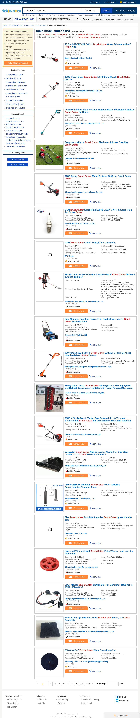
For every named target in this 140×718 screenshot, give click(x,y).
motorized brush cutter (15, 146)
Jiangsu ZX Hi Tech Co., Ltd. (76, 335)
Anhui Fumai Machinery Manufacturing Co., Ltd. (84, 91)
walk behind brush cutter (16, 86)
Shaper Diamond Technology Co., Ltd (79, 498)
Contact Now (76, 67)
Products (58, 717)
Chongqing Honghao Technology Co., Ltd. (81, 567)
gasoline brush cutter (15, 127)
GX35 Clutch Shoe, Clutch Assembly (90, 242)
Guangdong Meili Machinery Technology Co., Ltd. (84, 301)
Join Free (12, 2)
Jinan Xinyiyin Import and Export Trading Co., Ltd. (84, 393)
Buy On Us (61, 696)
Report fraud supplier (18, 159)
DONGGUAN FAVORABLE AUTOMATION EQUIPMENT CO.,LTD (89, 631)
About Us (41, 696)
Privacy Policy (12, 703)
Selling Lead (86, 703)
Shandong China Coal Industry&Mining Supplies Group (86, 662)
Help (89, 717)
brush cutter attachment (16, 82)
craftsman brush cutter (15, 108)
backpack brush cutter (15, 104)
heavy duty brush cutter (104, 19)
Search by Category (125, 10)
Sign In (5, 2)
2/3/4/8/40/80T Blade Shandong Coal (90, 650)
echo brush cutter (13, 124)
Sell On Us (84, 696)
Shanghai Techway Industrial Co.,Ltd (79, 158)
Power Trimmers (41, 25)
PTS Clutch (69, 256)
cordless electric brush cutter (18, 140)
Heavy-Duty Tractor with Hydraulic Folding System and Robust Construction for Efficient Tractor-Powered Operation (99, 386)
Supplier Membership (90, 699)
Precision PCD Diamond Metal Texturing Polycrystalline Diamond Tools (92, 486)
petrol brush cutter (13, 78)
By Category (63, 699)
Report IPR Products (17, 165)
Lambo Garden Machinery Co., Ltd (78, 58)
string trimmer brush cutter (17, 134)
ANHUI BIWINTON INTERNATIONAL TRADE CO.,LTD (85, 466)
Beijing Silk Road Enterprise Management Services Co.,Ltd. (88, 367)
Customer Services (13, 696)
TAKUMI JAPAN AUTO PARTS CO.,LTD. (80, 224)
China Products (24, 19)
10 (82, 684)
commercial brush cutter (126, 15)
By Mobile (62, 703)
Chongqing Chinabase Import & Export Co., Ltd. (84, 192)
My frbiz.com (22, 2)
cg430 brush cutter (14, 131)
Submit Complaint (14, 699)
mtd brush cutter (13, 97)
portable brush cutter (15, 121)
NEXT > (89, 684)
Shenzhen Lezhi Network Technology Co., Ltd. (83, 434)
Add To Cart (96, 68)
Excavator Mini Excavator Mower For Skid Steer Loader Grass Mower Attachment (96, 453)
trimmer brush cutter (14, 100)
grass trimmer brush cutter (17, 93)
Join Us (41, 703)
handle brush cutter (105, 15)
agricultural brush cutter (16, 137)
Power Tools (28, 25)
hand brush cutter (88, 15)
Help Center (11, 707)
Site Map (75, 717)
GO (121, 684)
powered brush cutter (70, 15)
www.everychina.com (75, 714)
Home (7, 19)
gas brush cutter (13, 118)
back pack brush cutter (15, 143)
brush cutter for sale (50, 15)
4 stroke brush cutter (14, 75)
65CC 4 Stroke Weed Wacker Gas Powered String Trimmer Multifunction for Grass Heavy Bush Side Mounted (98, 419)
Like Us (122, 697)
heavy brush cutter (125, 19)
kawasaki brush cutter (15, 89)
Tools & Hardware (15, 25)
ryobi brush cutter (32, 15)
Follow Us (123, 700)
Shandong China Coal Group (76, 533)
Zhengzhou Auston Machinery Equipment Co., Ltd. (85, 123)
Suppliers (66, 717)
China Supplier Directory (54, 19)
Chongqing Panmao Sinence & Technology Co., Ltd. (85, 599)
